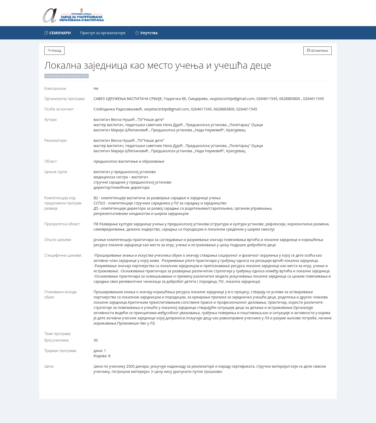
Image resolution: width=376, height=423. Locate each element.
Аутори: (50, 119)
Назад (54, 50)
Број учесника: (56, 340)
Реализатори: (55, 140)
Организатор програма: (64, 98)
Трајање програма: (60, 350)
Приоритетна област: (62, 223)
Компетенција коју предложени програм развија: (62, 203)
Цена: (49, 366)
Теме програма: (57, 333)
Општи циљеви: (58, 239)
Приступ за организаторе (102, 32)
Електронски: (55, 88)
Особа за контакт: (59, 109)
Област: (50, 161)
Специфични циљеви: (63, 255)
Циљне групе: (56, 171)
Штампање (317, 50)
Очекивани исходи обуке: (60, 294)
